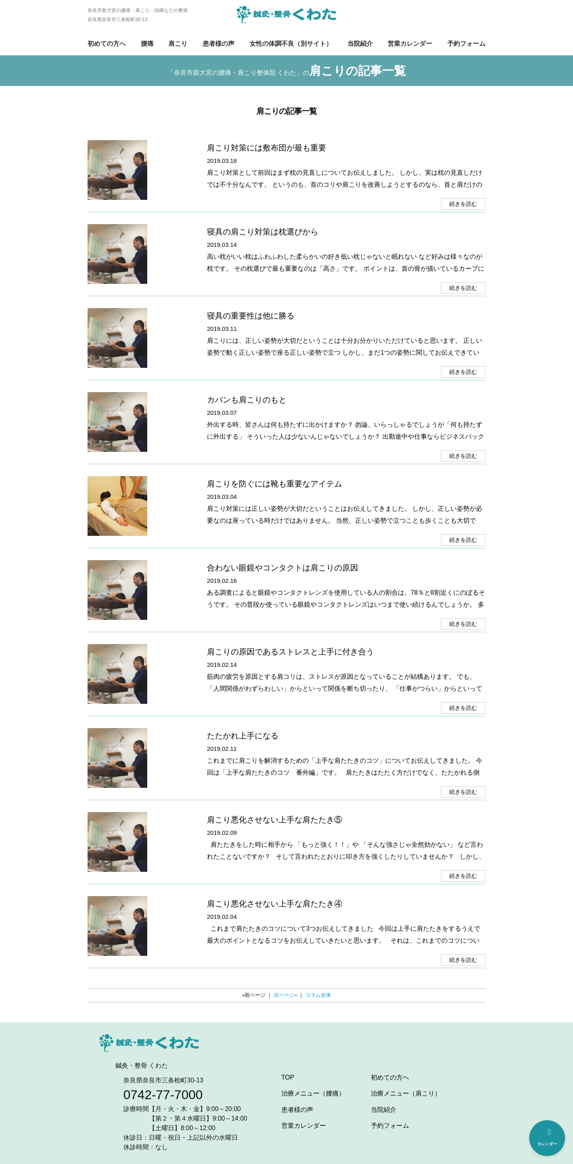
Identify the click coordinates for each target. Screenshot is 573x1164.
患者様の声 (218, 43)
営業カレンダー (410, 43)
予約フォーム (466, 43)
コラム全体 (318, 995)
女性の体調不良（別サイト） (290, 43)
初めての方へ (107, 43)
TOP (287, 1077)
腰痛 (147, 43)
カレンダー (547, 1137)
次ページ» (285, 995)
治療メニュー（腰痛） (313, 1093)
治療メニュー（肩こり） (406, 1093)
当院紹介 (360, 43)
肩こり (177, 43)
